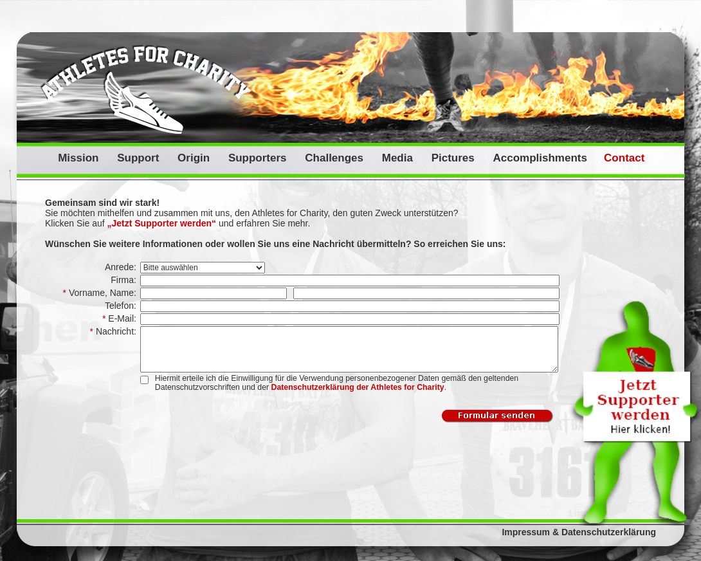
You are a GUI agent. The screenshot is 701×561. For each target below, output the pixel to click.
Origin (194, 158)
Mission (78, 158)
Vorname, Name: (101, 293)
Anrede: (122, 267)
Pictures (453, 158)
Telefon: (122, 305)
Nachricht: (114, 331)
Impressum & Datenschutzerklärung (579, 532)
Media (397, 158)
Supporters (257, 158)
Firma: (125, 280)
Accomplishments (540, 158)
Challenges (334, 158)
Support (138, 158)
